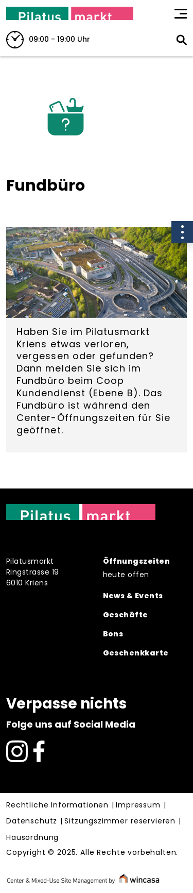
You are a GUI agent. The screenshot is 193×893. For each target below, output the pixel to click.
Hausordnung (32, 838)
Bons (113, 634)
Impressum (138, 805)
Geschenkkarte (136, 653)
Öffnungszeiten (136, 561)
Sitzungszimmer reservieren (120, 821)
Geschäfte (125, 615)
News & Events (133, 596)
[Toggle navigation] (180, 13)
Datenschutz (31, 821)
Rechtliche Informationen (57, 805)
